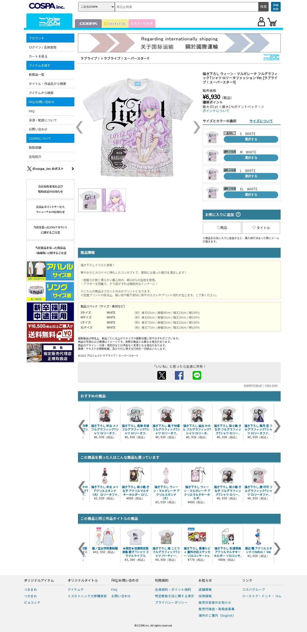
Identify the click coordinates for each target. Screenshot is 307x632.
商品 (222, 228)
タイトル (261, 228)
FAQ (32, 111)
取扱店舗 (35, 147)
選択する (251, 139)
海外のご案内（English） (217, 615)
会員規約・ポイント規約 (173, 589)
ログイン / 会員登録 (42, 47)
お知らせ (205, 580)
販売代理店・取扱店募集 (217, 609)
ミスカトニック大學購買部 (87, 596)
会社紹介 (35, 156)
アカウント (36, 38)
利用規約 (161, 580)
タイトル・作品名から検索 (47, 83)
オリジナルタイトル (83, 580)
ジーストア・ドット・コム (261, 596)
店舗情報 (205, 589)
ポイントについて (216, 110)
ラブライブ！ (90, 58)
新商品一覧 (36, 74)
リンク (247, 580)
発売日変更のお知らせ (215, 602)
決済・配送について (43, 120)
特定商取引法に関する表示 (174, 596)
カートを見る (38, 56)
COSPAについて (40, 138)
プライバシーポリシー (171, 602)
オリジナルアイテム (39, 580)
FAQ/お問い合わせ (41, 102)
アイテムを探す (39, 65)
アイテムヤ (76, 589)
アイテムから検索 (41, 92)
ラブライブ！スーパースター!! (126, 58)
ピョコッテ (32, 602)
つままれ (30, 589)
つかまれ (30, 596)
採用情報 (205, 596)
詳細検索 (276, 7)
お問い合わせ (38, 129)
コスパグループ (253, 589)
